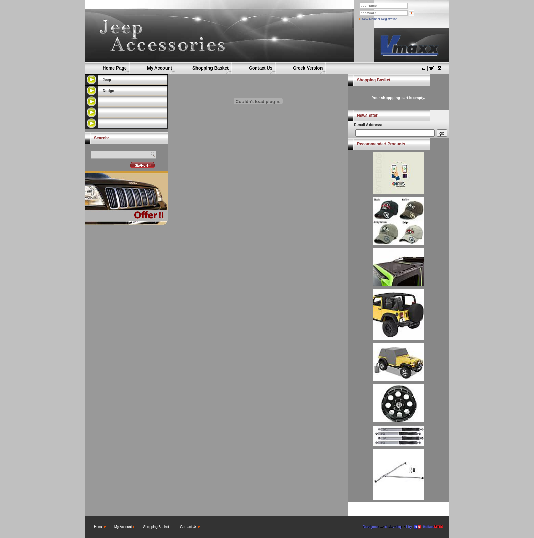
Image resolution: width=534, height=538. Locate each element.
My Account (159, 68)
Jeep (107, 80)
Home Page (115, 68)
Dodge (108, 91)
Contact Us (260, 68)
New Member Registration (379, 19)
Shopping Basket (210, 68)
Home (98, 527)
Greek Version (308, 68)
